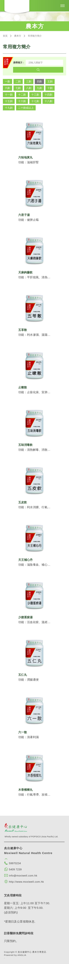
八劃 (28, 88)
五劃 (50, 81)
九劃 (39, 88)
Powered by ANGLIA (15, 955)
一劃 (7, 81)
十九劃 (9, 107)
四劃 (39, 81)
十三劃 (35, 94)
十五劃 (9, 101)
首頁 (5, 36)
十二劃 (22, 94)
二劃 (18, 81)
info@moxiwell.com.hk (23, 875)
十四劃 (48, 94)
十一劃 (9, 94)
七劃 (18, 88)
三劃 (28, 81)
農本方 (17, 36)
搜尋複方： (19, 62)
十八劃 (48, 101)
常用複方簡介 (35, 36)
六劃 (7, 88)
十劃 (50, 88)
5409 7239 (15, 869)
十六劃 (22, 101)
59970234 (15, 863)
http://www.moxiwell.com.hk (26, 881)
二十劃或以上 (26, 107)
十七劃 (35, 101)
